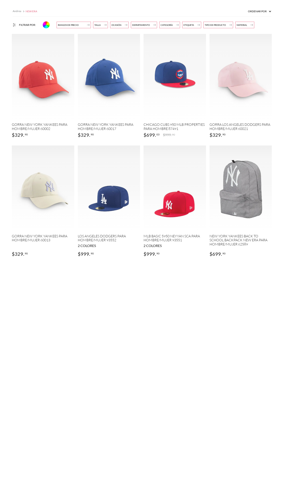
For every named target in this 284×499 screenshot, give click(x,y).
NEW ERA (31, 11)
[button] (144, 25)
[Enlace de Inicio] (17, 11)
